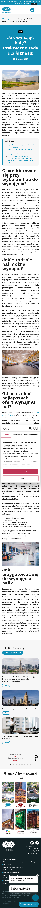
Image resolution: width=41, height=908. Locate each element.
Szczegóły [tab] (17, 434)
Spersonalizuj (20, 478)
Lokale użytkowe (9, 870)
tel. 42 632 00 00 (33, 853)
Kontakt (6, 878)
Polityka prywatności (11, 872)
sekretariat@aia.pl (33, 851)
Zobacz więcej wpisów (13, 652)
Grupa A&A (13, 773)
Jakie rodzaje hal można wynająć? (20, 149)
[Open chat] (35, 897)
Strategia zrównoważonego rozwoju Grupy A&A (20, 862)
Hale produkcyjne (9, 859)
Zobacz (6, 685)
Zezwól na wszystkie (21, 472)
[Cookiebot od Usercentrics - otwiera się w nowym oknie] (29, 428)
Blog (20, 31)
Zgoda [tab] (6, 434)
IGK (10, 903)
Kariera (6, 883)
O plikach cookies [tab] (31, 434)
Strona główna (8, 19)
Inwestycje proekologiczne (13, 867)
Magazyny (7, 864)
